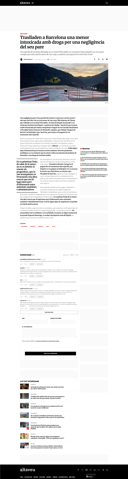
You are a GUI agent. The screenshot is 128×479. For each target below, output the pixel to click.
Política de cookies (68, 475)
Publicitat (36, 475)
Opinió (36, 473)
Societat (33, 430)
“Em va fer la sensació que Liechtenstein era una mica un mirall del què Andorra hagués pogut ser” (94, 176)
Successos (23, 34)
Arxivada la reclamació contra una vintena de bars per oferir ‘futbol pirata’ (47, 384)
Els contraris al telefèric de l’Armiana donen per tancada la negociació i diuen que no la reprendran (47, 413)
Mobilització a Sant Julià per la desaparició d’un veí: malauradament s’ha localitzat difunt (94, 164)
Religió (33, 440)
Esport (48, 473)
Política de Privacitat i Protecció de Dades (47, 341)
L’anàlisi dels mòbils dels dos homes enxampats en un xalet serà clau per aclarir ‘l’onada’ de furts (47, 393)
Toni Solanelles (28, 59)
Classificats (63, 473)
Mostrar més (49, 312)
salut (53, 226)
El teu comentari (27, 326)
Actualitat (28, 473)
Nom (23, 318)
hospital (40, 226)
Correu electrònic (55, 318)
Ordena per (66, 255)
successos (24, 226)
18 (22, 308)
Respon (32, 264)
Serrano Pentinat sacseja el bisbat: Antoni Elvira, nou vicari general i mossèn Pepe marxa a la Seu (47, 443)
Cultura (42, 473)
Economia (33, 400)
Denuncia (39, 264)
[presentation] (35, 348)
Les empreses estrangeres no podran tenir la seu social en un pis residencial (47, 403)
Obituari (72, 473)
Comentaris (52, 59)
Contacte (29, 475)
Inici (21, 473)
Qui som (22, 475)
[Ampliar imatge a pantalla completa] (105, 66)
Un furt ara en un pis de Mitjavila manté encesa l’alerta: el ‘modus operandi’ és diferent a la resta (94, 153)
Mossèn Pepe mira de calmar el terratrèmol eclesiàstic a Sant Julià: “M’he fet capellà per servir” (47, 433)
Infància (32, 226)
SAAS (47, 226)
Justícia (33, 381)
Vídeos (55, 473)
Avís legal (78, 475)
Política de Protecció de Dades (50, 475)
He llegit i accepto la (40, 341)
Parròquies (34, 409)
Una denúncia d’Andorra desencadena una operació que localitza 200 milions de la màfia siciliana (46, 423)
